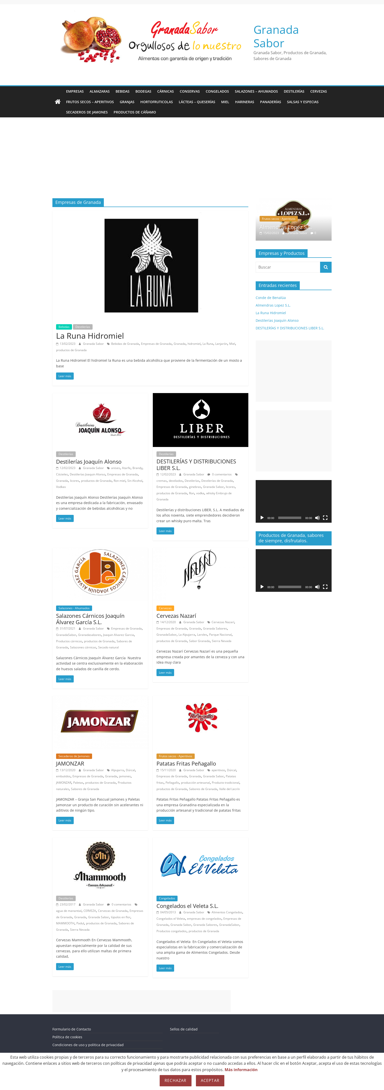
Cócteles (62, 474)
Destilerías (294, 91)
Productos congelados (171, 931)
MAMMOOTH (65, 923)
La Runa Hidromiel (90, 335)
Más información (241, 1069)
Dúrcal (130, 770)
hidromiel (194, 344)
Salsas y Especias (303, 101)
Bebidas (123, 91)
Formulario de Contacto (71, 1029)
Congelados (217, 91)
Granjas (127, 101)
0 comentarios (219, 474)
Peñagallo (172, 782)
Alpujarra (117, 770)
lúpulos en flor (120, 917)
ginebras (195, 487)
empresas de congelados (204, 919)
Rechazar (176, 1080)
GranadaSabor (66, 635)
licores (74, 481)
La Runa (208, 344)
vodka (200, 493)
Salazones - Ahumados (74, 608)
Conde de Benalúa (271, 297)
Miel (225, 101)
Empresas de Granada (156, 344)
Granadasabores (89, 635)
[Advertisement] (192, 161)
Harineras (244, 101)
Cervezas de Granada (113, 911)
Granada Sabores (215, 628)
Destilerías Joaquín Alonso (88, 461)
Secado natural (108, 647)
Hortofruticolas (156, 101)
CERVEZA (90, 911)
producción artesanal (195, 782)
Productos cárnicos (69, 641)
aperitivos (218, 770)
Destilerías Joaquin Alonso (87, 474)
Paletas (78, 782)
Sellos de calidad (184, 1029)
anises (115, 468)
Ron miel (119, 481)
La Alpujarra (187, 634)
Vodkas (61, 487)
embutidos (63, 776)
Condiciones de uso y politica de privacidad (88, 1044)
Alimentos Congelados (227, 912)
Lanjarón (221, 344)
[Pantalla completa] (325, 517)
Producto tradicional (225, 782)
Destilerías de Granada (217, 481)
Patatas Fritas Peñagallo (186, 763)
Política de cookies (67, 1037)
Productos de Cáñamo (135, 112)
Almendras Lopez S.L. (286, 227)
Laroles (202, 634)
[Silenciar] (317, 517)
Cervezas (318, 91)
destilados (176, 481)
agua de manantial (69, 911)
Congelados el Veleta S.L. (187, 905)
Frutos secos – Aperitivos (90, 101)
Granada (180, 344)
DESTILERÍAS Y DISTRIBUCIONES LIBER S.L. (196, 464)
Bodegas (143, 91)
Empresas (75, 91)
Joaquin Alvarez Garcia (118, 635)
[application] (294, 501)
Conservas (190, 91)
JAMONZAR (70, 763)
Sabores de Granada (85, 789)
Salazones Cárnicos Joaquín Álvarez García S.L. (90, 619)
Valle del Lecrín (229, 789)
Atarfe (126, 468)
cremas (161, 481)
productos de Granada (71, 350)
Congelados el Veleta (170, 919)
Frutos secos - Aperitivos (175, 756)
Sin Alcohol (134, 481)
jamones (125, 776)
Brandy (137, 468)
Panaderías (270, 101)
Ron (191, 493)
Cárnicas (165, 91)
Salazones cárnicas (83, 647)
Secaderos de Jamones (87, 112)
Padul (80, 923)
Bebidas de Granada (125, 344)
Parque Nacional (220, 634)
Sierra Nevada (221, 641)
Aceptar (210, 1080)
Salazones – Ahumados (256, 91)
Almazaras (100, 91)
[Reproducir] (262, 517)
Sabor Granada (199, 641)
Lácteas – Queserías (197, 101)
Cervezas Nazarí (176, 615)
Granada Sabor (276, 36)
